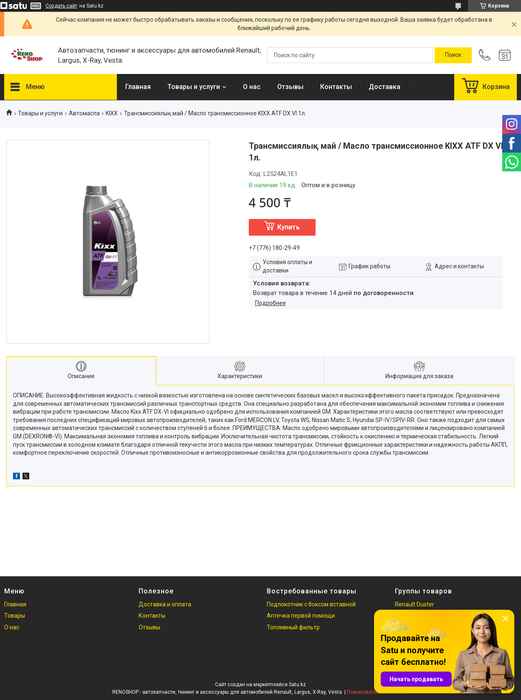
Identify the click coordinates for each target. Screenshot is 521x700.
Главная (138, 87)
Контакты (336, 87)
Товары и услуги (193, 87)
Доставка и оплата (165, 604)
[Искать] (453, 55)
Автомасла (84, 113)
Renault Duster (414, 604)
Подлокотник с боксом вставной (311, 604)
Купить (288, 227)
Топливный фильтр (293, 627)
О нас (251, 87)
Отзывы (290, 87)
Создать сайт (61, 6)
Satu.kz (297, 684)
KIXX (112, 113)
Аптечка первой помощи (301, 615)
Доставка (384, 87)
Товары (14, 615)
